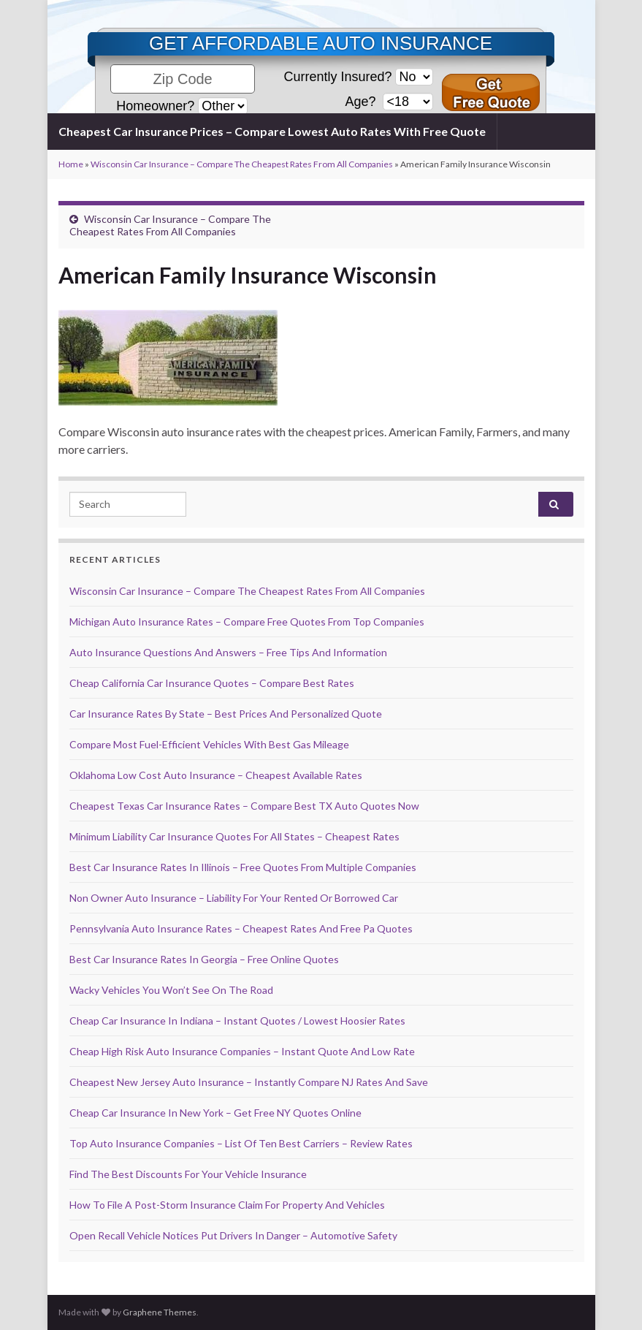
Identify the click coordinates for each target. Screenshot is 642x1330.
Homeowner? (155, 106)
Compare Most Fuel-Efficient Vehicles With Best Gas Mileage (209, 744)
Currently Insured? (337, 76)
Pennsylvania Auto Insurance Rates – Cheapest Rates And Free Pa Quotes (241, 928)
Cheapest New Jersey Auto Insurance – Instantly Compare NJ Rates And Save (248, 1082)
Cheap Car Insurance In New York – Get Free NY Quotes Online (215, 1112)
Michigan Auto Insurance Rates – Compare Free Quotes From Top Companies (246, 621)
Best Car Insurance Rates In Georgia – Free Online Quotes (204, 959)
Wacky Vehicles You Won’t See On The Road (171, 990)
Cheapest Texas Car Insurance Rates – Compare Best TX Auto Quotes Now (244, 805)
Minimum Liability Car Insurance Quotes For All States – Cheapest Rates (234, 836)
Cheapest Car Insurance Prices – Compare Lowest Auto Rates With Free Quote (272, 131)
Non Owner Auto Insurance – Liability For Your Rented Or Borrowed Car (233, 898)
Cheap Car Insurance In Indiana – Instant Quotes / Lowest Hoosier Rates (237, 1020)
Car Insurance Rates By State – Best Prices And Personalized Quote (225, 713)
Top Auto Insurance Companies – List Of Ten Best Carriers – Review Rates (241, 1143)
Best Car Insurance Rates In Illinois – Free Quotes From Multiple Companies (242, 867)
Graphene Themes (159, 1312)
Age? (362, 101)
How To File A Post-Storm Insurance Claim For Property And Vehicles (227, 1204)
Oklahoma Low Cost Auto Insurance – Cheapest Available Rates (215, 775)
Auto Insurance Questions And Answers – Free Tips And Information (228, 652)
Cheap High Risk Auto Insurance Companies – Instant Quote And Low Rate (242, 1051)
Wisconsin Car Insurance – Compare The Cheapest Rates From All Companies (242, 164)
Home (70, 164)
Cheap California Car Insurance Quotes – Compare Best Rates (211, 683)
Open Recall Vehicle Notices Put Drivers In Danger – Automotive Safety (233, 1235)
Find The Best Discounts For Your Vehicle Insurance (188, 1174)
